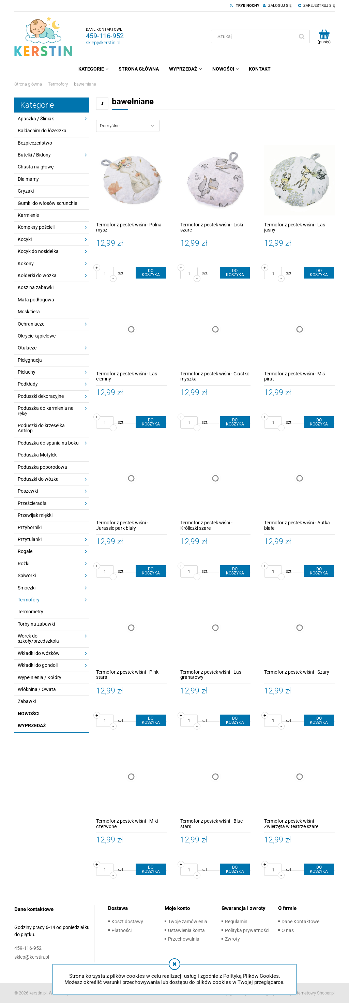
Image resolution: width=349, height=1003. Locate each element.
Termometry (30, 611)
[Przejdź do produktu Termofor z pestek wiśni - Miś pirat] (299, 329)
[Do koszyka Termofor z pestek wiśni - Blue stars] (235, 869)
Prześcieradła (32, 503)
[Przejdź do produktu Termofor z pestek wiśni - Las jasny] (299, 180)
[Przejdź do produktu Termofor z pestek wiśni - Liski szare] (215, 180)
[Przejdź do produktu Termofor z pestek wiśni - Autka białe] (299, 478)
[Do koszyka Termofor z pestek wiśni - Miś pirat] (319, 422)
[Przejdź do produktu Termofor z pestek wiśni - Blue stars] (215, 777)
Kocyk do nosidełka (38, 251)
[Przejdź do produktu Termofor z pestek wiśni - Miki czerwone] (131, 777)
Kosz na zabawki (36, 287)
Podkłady (28, 384)
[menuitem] (93, 68)
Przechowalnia (183, 939)
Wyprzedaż (32, 725)
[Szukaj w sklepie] (254, 36)
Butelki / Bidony (34, 155)
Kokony (26, 263)
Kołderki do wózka (37, 275)
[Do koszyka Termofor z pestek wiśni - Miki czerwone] (151, 869)
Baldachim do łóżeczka (42, 130)
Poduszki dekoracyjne (41, 396)
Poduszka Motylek (37, 455)
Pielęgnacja (30, 360)
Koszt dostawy (127, 921)
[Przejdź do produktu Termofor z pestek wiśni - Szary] (299, 627)
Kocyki (25, 239)
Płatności (121, 930)
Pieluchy (26, 372)
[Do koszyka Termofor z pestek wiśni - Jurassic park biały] (151, 571)
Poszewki (28, 491)
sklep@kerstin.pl (103, 42)
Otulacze (27, 347)
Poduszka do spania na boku (48, 443)
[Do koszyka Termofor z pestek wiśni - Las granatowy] (235, 720)
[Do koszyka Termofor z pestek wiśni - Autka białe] (319, 571)
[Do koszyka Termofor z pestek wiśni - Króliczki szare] (235, 571)
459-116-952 (105, 36)
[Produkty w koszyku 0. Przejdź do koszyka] (324, 36)
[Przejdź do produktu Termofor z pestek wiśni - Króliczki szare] (215, 478)
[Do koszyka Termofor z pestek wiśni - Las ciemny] (151, 422)
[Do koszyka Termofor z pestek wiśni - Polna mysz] (151, 273)
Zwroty (232, 939)
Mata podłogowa (36, 299)
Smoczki (26, 587)
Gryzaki (26, 191)
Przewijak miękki (35, 515)
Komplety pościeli (36, 227)
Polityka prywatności (247, 930)
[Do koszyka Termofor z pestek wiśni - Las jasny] (319, 273)
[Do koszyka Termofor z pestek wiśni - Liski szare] (235, 273)
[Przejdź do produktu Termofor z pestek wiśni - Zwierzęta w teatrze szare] (299, 777)
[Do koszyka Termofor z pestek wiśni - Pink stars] (151, 720)
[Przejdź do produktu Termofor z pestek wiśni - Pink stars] (131, 627)
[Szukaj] (301, 36)
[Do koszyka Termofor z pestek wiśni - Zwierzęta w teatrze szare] (319, 869)
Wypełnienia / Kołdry (39, 677)
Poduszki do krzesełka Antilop (41, 428)
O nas (288, 930)
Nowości (29, 713)
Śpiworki (27, 575)
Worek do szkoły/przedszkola (38, 638)
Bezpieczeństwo (35, 143)
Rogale (25, 551)
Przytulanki (30, 539)
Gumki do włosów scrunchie (47, 203)
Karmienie (28, 215)
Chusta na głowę (36, 166)
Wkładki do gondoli (38, 665)
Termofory (29, 599)
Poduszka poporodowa (42, 467)
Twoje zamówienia (187, 921)
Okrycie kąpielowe (37, 336)
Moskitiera (29, 311)
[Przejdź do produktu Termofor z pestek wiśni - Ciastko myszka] (215, 329)
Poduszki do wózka (38, 479)
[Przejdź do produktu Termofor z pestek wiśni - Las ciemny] (131, 329)
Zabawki (27, 701)
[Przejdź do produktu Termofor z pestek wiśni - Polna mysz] (131, 180)
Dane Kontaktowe (300, 921)
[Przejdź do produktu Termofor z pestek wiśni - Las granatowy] (215, 627)
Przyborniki (30, 527)
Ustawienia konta (186, 930)
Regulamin (236, 921)
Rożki (23, 563)
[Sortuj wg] (128, 126)
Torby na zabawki (36, 624)
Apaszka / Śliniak (36, 118)
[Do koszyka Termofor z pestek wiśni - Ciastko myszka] (235, 422)
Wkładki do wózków (39, 653)
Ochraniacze (31, 324)
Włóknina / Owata (37, 689)
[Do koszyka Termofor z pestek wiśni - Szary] (319, 720)
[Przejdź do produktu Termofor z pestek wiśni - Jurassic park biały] (131, 478)
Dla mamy (28, 179)
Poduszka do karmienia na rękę (46, 410)
